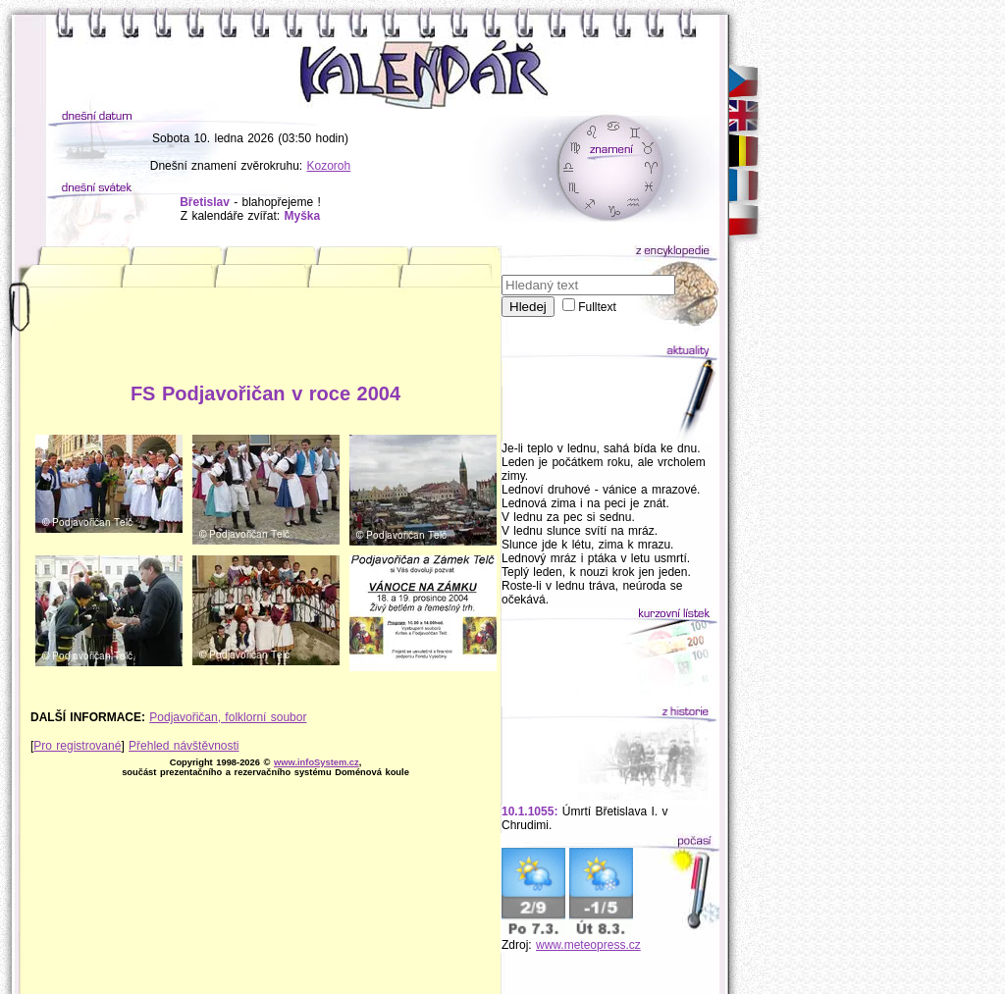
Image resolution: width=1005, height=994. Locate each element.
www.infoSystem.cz (316, 762)
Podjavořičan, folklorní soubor (227, 717)
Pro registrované (77, 746)
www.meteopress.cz (588, 945)
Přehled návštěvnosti (183, 746)
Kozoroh (329, 166)
